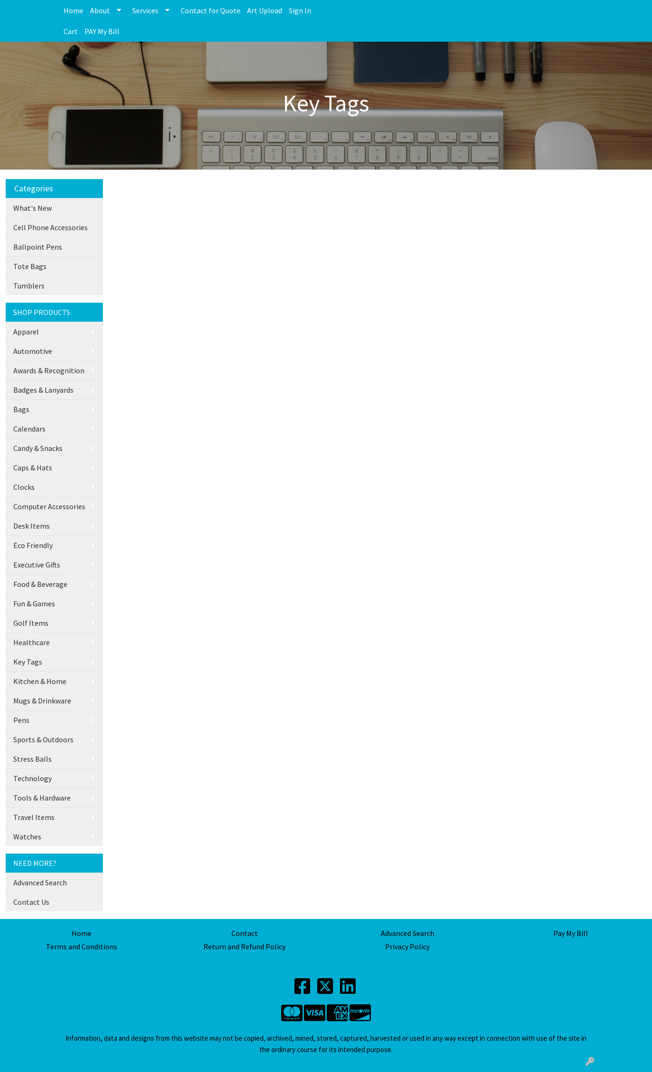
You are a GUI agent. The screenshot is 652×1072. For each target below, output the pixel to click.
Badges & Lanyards (43, 390)
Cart (71, 31)
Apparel (26, 331)
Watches (27, 836)
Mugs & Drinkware (42, 700)
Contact (244, 933)
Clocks (24, 487)
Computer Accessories (49, 506)
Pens (21, 720)
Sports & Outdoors (43, 739)
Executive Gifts (36, 564)
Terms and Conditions (81, 946)
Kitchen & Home (39, 681)
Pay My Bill (570, 933)
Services (145, 10)
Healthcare (31, 642)
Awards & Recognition (48, 370)
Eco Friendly (33, 545)
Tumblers (29, 285)
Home (73, 10)
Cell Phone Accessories (50, 227)
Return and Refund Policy (244, 946)
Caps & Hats (32, 467)
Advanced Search (40, 882)
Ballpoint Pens (37, 247)
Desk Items (31, 526)
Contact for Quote (210, 10)
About (100, 10)
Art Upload (264, 10)
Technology (32, 778)
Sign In (300, 10)
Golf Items (30, 623)
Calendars (29, 428)
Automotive (32, 351)
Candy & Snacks (38, 448)
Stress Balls (32, 759)
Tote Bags (29, 266)
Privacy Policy (407, 946)
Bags (21, 409)
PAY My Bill (101, 31)
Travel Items (34, 817)
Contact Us (31, 902)
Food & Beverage (40, 584)
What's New (32, 208)
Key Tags (27, 662)
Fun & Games (34, 603)
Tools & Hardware (42, 797)
